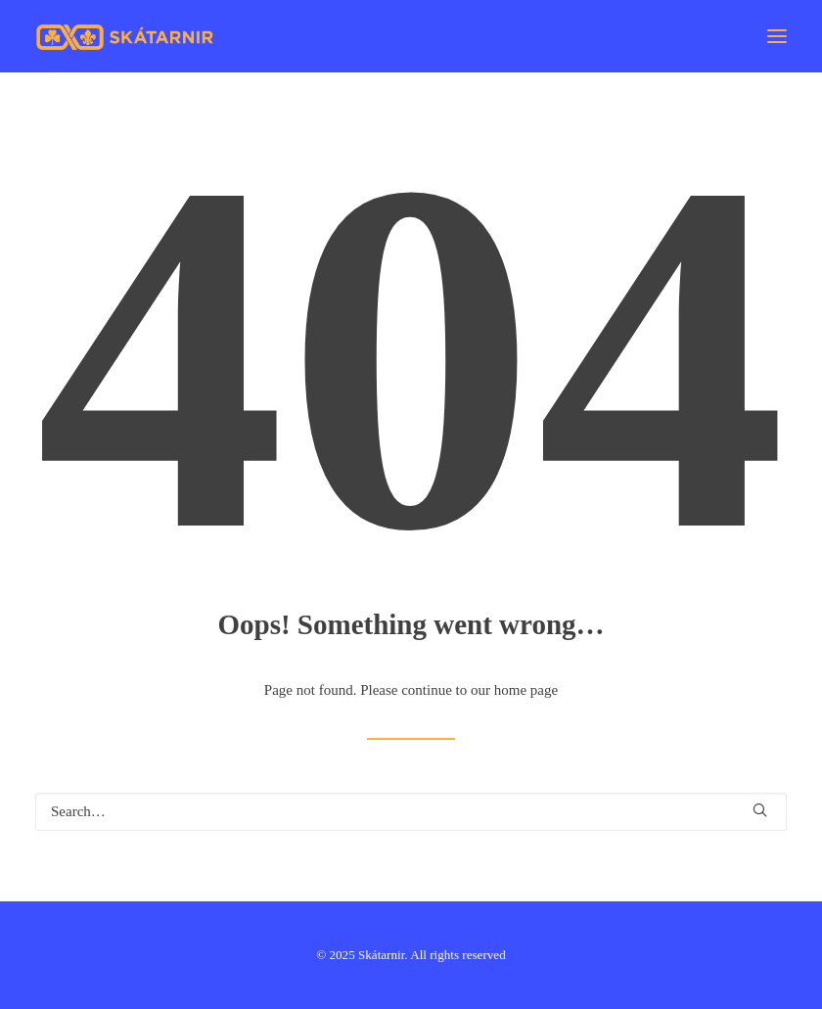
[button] (777, 36)
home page (526, 690)
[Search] (411, 812)
